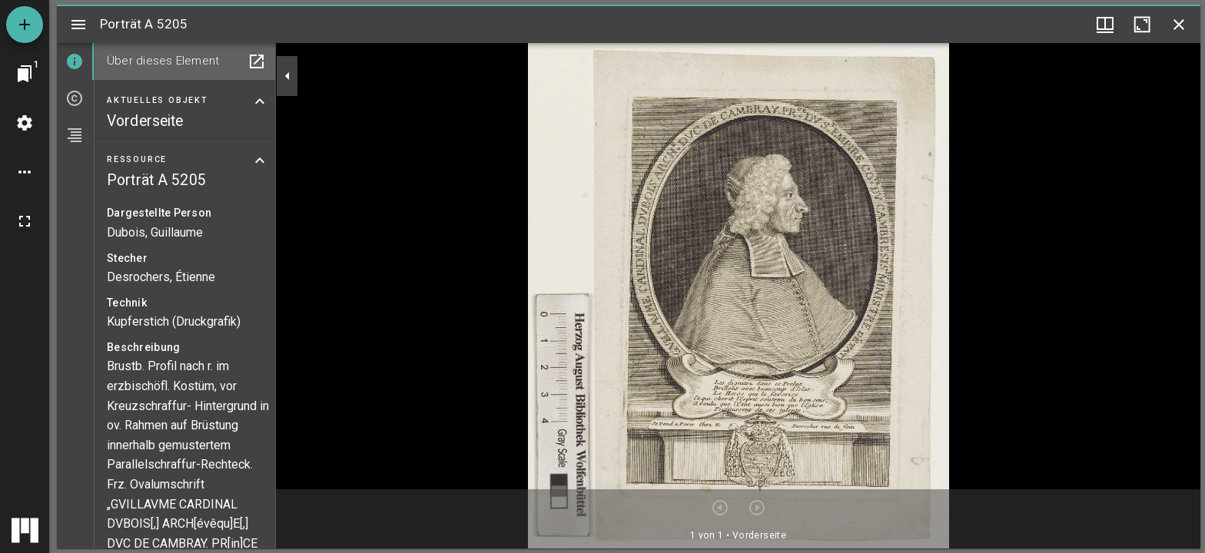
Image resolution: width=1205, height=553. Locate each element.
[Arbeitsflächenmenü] (24, 122)
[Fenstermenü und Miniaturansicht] (1105, 24)
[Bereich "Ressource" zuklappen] (260, 160)
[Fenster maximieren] (1142, 24)
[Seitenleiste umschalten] (78, 24)
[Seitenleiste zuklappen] (287, 76)
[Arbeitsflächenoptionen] (24, 172)
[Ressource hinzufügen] (24, 24)
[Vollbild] (24, 221)
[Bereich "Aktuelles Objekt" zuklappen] (260, 101)
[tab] (75, 61)
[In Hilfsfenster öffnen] (256, 61)
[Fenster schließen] (1178, 24)
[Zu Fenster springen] (24, 73)
